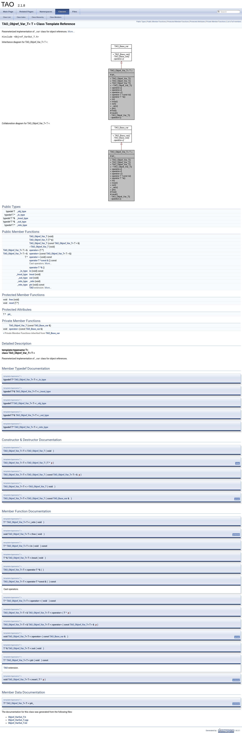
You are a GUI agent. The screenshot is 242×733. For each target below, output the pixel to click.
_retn (31, 281)
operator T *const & (38, 260)
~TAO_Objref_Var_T (39, 246)
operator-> (34, 257)
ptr (30, 284)
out (30, 278)
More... (71, 31)
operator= (34, 250)
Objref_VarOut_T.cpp (18, 720)
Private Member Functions (216, 22)
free (11, 299)
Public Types (141, 22)
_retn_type (22, 225)
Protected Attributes (197, 22)
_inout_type (22, 218)
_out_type (21, 221)
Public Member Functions (156, 22)
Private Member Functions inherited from (31, 333)
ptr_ (9, 314)
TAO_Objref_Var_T (38, 236)
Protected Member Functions (178, 22)
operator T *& (35, 267)
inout (31, 274)
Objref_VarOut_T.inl (17, 723)
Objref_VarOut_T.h (17, 717)
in (30, 271)
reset (11, 303)
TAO (31, 287)
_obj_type (21, 211)
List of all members (234, 22)
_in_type (21, 215)
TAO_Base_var (41, 325)
